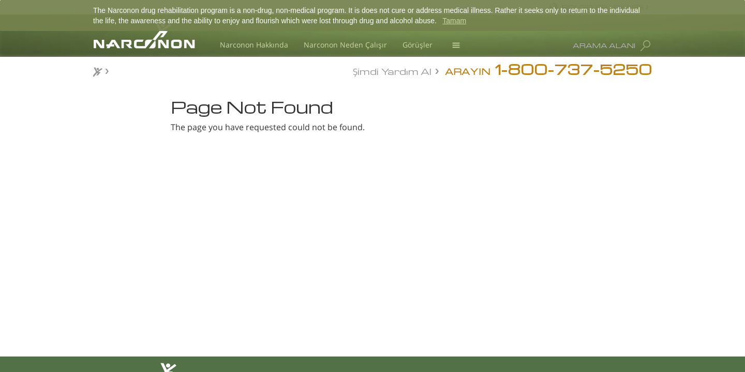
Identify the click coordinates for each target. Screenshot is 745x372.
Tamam (454, 21)
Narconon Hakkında (254, 45)
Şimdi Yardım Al (392, 70)
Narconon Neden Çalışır (345, 45)
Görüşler (418, 45)
